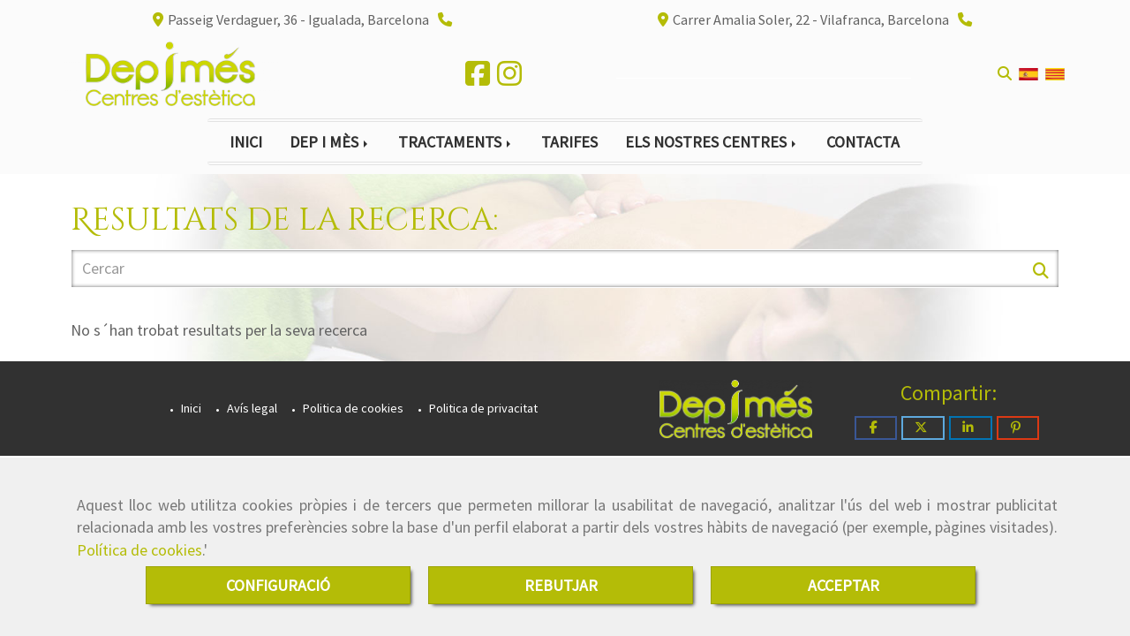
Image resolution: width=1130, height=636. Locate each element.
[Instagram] (509, 78)
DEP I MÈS (330, 142)
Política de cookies (139, 550)
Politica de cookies (351, 408)
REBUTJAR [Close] (561, 585)
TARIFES (569, 142)
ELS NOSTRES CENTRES (712, 142)
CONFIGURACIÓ (278, 585)
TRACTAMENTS (456, 142)
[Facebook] (477, 78)
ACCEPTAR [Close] (843, 585)
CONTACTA (863, 142)
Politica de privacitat (482, 408)
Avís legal (250, 408)
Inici (189, 408)
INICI (246, 142)
